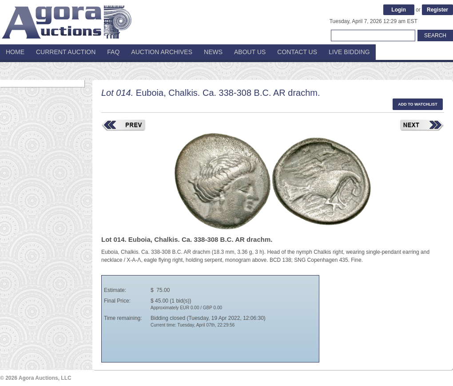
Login (398, 10)
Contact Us (297, 51)
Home (15, 51)
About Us (250, 51)
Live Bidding (349, 51)
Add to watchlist (417, 104)
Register (437, 10)
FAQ (113, 51)
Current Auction (65, 51)
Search (435, 35)
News (213, 51)
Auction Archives (161, 51)
